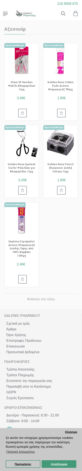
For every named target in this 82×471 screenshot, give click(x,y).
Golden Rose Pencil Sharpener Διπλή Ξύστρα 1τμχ (60, 168)
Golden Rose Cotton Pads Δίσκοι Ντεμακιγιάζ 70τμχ (60, 86)
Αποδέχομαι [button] (59, 464)
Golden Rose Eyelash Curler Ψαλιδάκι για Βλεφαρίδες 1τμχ (22, 168)
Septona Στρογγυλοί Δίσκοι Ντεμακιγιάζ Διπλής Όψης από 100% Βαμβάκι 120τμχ (21, 248)
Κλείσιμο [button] (71, 432)
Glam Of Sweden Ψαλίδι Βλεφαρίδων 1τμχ (21, 86)
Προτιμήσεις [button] (23, 464)
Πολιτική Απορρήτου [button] (20, 451)
